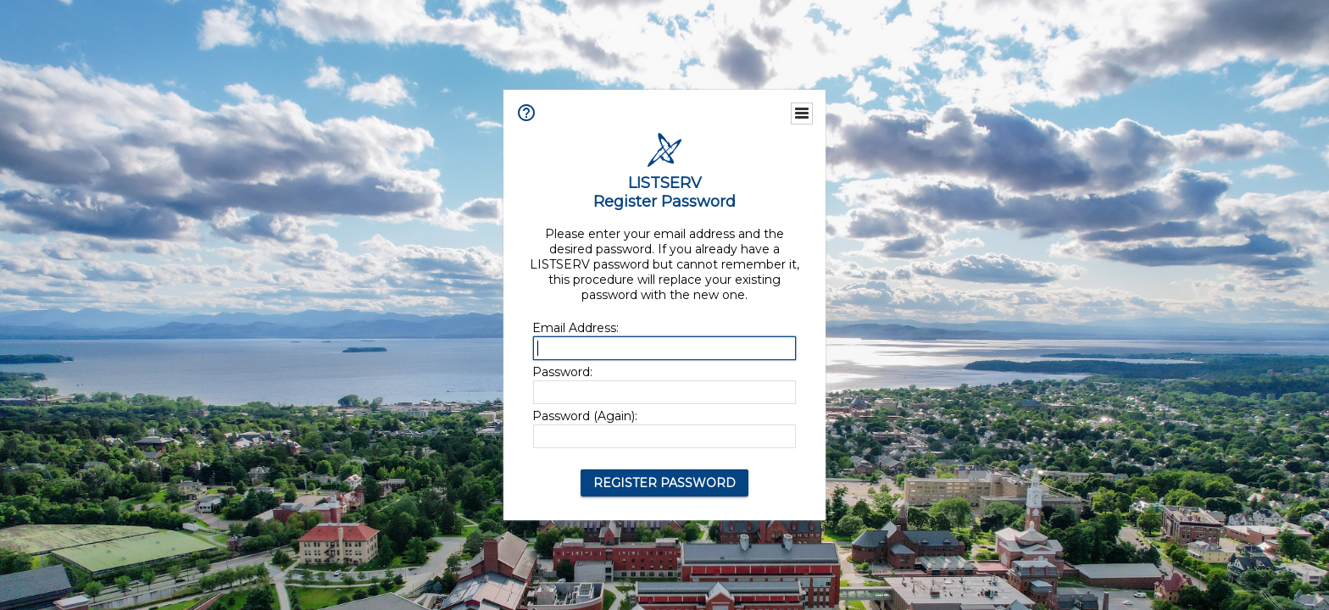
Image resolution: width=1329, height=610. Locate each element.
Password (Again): (584, 416)
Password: (562, 372)
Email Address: (575, 328)
